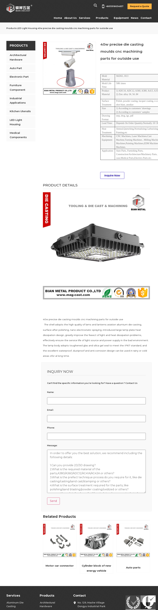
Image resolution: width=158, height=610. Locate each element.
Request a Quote (139, 6)
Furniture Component (17, 87)
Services (84, 17)
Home (58, 17)
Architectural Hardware (18, 57)
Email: (50, 410)
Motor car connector (60, 565)
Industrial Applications (18, 100)
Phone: (51, 428)
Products (102, 17)
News (134, 17)
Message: (52, 446)
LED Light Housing (27, 28)
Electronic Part (19, 76)
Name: (50, 392)
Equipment (121, 17)
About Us (70, 17)
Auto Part (16, 68)
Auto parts (133, 567)
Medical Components (18, 135)
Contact (146, 17)
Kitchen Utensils (20, 111)
